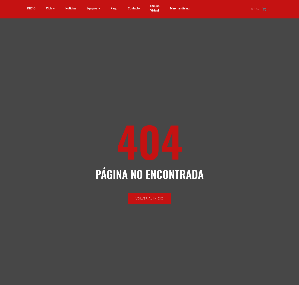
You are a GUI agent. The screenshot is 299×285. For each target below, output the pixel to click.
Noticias (70, 8)
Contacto (134, 8)
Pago (114, 8)
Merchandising (179, 8)
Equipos (93, 8)
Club (50, 8)
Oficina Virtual (154, 8)
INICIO (31, 8)
